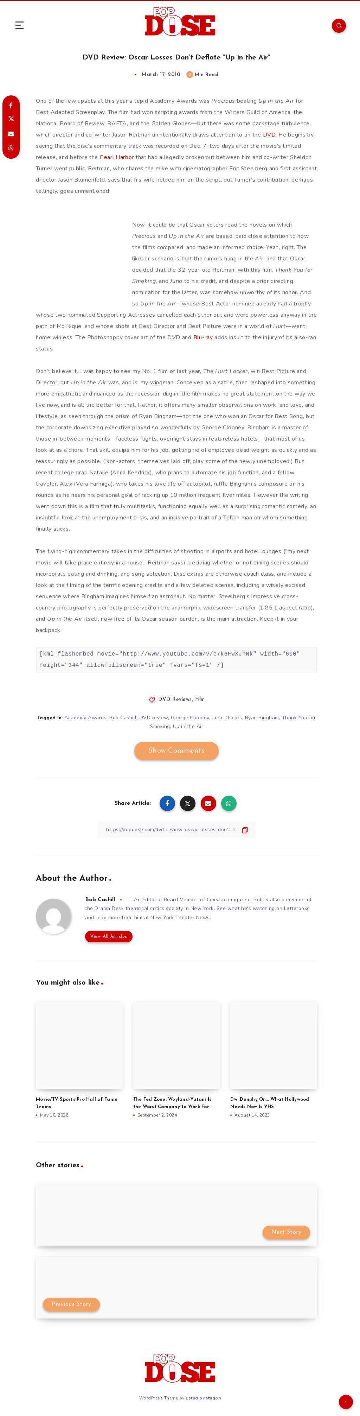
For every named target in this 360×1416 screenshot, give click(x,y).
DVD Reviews (175, 699)
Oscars (233, 717)
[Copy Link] (176, 829)
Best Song (289, 416)
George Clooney (222, 427)
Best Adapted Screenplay (70, 112)
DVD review (154, 717)
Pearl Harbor (117, 157)
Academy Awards (173, 101)
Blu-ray (203, 337)
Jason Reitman (131, 135)
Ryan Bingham (262, 717)
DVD (269, 135)
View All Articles (108, 936)
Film (200, 699)
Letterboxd (297, 908)
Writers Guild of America (258, 112)
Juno (176, 281)
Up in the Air (188, 726)
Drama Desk (109, 908)
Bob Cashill (123, 717)
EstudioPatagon (203, 1398)
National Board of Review (70, 123)
